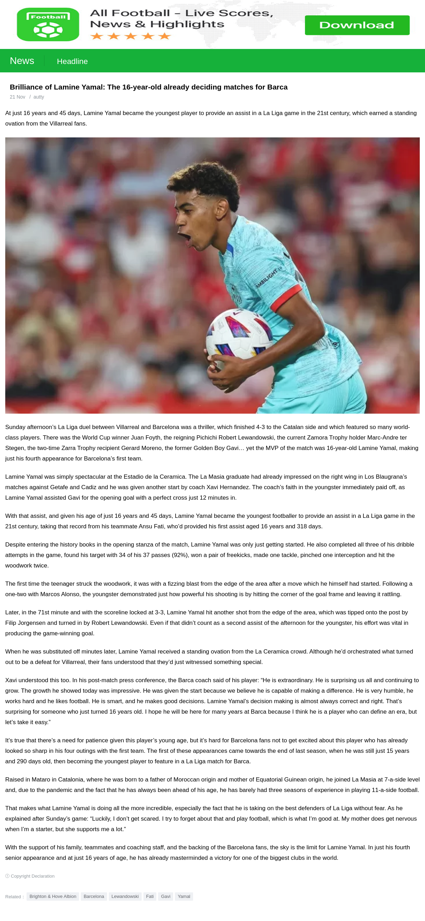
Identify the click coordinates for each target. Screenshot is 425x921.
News (22, 60)
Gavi (165, 896)
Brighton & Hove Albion (52, 896)
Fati (150, 896)
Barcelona (94, 896)
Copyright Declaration (33, 876)
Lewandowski (125, 896)
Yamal (184, 896)
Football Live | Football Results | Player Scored (72, 917)
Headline (72, 61)
